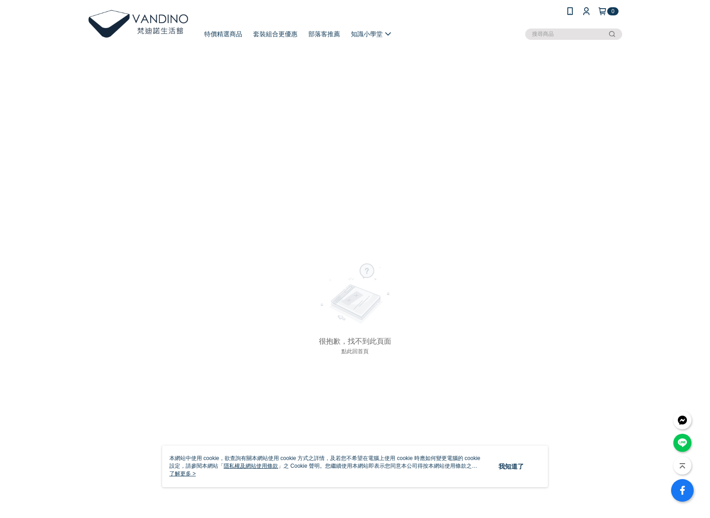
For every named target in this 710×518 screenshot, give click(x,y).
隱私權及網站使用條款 (251, 466)
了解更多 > (182, 473)
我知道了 (511, 466)
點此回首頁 (355, 351)
